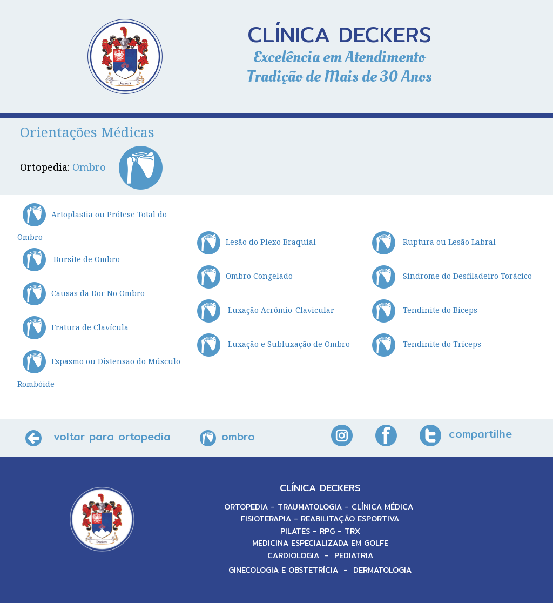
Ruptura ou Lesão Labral (434, 242)
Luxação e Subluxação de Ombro (273, 344)
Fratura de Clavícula (76, 327)
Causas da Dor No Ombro (84, 293)
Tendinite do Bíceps (424, 310)
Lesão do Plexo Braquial (256, 242)
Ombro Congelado (245, 276)
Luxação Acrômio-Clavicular (265, 310)
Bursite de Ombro (71, 259)
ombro (238, 436)
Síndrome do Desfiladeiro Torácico (452, 276)
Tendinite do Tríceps (426, 344)
